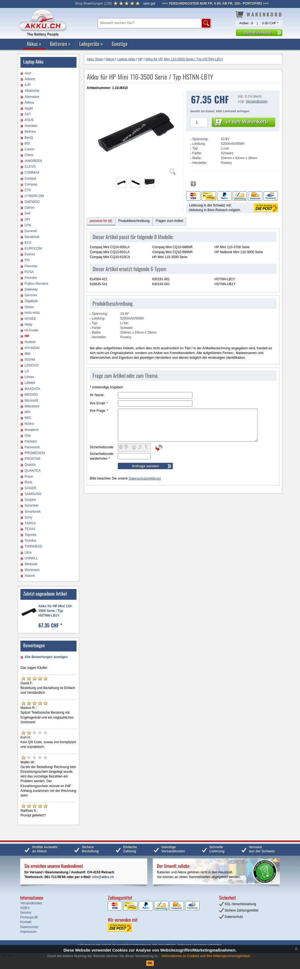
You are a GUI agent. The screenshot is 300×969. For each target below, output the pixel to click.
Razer (29, 476)
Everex (30, 254)
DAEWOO (32, 202)
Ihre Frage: (99, 411)
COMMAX (32, 172)
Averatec (31, 126)
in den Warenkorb (247, 121)
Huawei (30, 342)
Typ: (195, 148)
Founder (31, 278)
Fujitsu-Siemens (36, 284)
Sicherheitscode (101, 447)
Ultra (28, 552)
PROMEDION (35, 453)
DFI (27, 219)
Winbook (31, 564)
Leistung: (199, 144)
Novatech (32, 430)
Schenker (32, 505)
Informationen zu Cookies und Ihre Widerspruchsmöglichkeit (206, 956)
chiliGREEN (33, 161)
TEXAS (30, 529)
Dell (27, 213)
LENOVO (31, 365)
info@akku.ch (103, 877)
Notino (29, 424)
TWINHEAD (33, 546)
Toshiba (30, 541)
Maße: (197, 158)
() (93, 4)
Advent (30, 79)
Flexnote (31, 266)
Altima (29, 102)
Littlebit (30, 383)
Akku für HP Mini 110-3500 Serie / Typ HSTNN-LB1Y (55, 610)
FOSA (29, 272)
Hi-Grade (31, 330)
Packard (31, 441)
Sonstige (120, 43)
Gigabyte (31, 301)
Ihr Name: (97, 395)
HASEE (30, 319)
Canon (29, 149)
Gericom (31, 295)
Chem (29, 155)
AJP (28, 85)
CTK (28, 190)
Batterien (60, 43)
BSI (27, 143)
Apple (29, 108)
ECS (28, 243)
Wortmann (32, 570)
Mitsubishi (32, 406)
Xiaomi (30, 576)
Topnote (30, 535)
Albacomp (32, 91)
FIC (27, 260)
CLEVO (30, 167)
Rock (28, 482)
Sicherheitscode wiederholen (101, 456)
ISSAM (30, 360)
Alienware (32, 97)
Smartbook (33, 512)
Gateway (31, 289)
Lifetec (29, 377)
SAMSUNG (33, 494)
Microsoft (31, 400)
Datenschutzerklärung (145, 478)
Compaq (31, 184)
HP (27, 336)
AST (28, 114)
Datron (30, 207)
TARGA (30, 523)
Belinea (30, 131)
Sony (28, 517)
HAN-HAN (32, 313)
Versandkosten (256, 101)
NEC (28, 418)
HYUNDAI (32, 348)
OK (150, 963)
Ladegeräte (91, 43)
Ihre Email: (99, 403)
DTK (28, 225)
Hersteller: (199, 163)
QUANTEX (33, 471)
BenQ (29, 138)
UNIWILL (31, 558)
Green (29, 307)
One (28, 436)
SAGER (30, 488)
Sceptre (30, 500)
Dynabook (32, 237)
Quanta (30, 465)
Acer (28, 73)
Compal (30, 178)
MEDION (31, 395)
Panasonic (32, 447)
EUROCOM (33, 248)
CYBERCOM (34, 196)
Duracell (31, 231)
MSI (27, 412)
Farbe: (197, 153)
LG (27, 371)
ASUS (29, 120)
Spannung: (200, 139)
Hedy (28, 324)
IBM (27, 354)
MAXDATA (32, 389)
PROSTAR (32, 459)
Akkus (34, 43)
